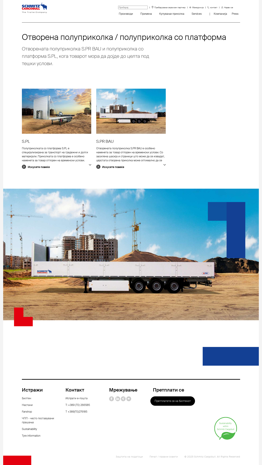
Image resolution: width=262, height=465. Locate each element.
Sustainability (29, 429)
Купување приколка (171, 14)
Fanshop (27, 411)
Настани (27, 405)
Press (235, 14)
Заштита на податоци (129, 456)
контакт (213, 7)
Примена (146, 14)
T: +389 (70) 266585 (78, 405)
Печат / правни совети (164, 456)
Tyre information (31, 435)
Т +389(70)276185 (76, 411)
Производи (126, 14)
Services (197, 14)
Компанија (220, 14)
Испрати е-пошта (77, 398)
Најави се (228, 7)
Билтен (26, 398)
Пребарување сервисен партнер (169, 7)
